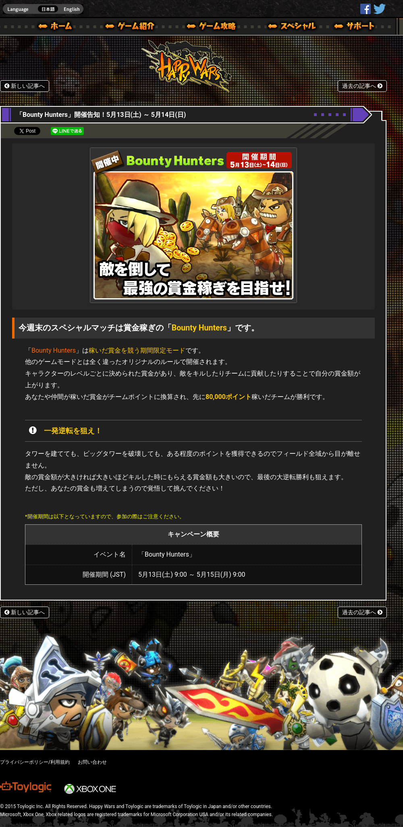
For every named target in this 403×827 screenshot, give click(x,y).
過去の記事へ (362, 86)
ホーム (58, 27)
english (43, 9)
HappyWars (365, 8)
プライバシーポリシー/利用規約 (35, 762)
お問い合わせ (92, 762)
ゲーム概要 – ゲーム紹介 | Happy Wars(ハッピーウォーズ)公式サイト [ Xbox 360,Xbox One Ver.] (133, 27)
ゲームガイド (207, 27)
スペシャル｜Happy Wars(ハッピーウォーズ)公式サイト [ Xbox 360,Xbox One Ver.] (281, 27)
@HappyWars (379, 8)
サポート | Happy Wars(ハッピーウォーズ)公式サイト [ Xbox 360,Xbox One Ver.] (355, 27)
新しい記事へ (24, 86)
